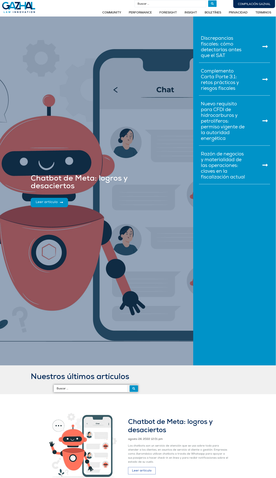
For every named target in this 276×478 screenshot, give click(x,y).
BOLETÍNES (213, 12)
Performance (140, 12)
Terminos (263, 12)
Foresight (168, 12)
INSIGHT (191, 12)
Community (111, 12)
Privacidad (238, 12)
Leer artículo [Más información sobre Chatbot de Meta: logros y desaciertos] (142, 470)
